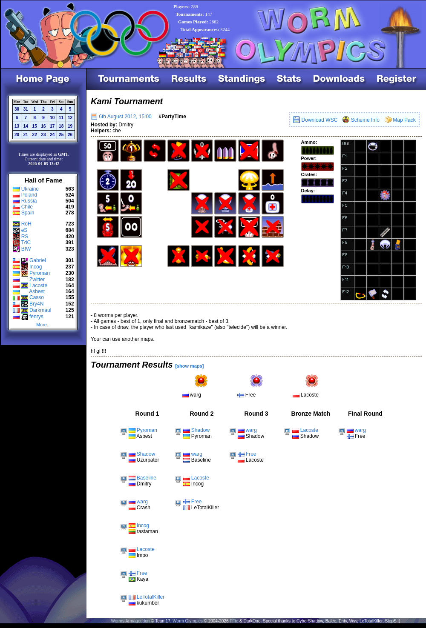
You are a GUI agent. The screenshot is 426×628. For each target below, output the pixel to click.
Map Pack (400, 120)
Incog (35, 267)
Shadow (146, 454)
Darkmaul (40, 310)
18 (61, 126)
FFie (234, 621)
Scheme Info (361, 120)
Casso (36, 297)
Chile (27, 207)
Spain (28, 213)
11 (61, 117)
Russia (29, 201)
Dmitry (144, 484)
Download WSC (315, 120)
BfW (26, 249)
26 (70, 134)
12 (70, 117)
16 (43, 126)
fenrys (36, 317)
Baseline (146, 478)
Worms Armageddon (130, 621)
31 (25, 109)
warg (195, 395)
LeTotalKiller (150, 597)
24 (52, 134)
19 (70, 126)
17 (52, 126)
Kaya (142, 579)
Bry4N (36, 304)
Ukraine (30, 189)
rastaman (147, 531)
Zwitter (37, 280)
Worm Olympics (187, 621)
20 (16, 134)
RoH (26, 224)
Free (250, 395)
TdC (26, 242)
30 (16, 109)
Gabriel (37, 260)
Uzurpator (148, 460)
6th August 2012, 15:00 (121, 117)
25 (61, 134)
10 (52, 117)
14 (25, 126)
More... (43, 324)
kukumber (148, 603)
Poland (29, 195)
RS (25, 237)
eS (24, 230)
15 (34, 126)
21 (25, 134)
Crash (143, 508)
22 (34, 134)
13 (16, 126)
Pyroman (39, 273)
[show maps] (189, 365)
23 (43, 134)
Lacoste (38, 285)
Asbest (37, 291)
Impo (142, 555)
